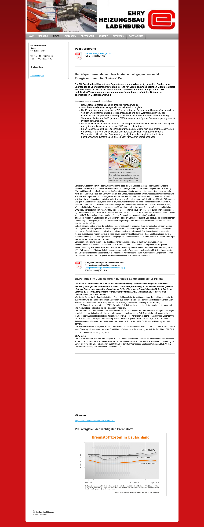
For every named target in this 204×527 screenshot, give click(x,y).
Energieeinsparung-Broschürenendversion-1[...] (105, 268)
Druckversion (39, 512)
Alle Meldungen (37, 76)
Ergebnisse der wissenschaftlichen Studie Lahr (95, 421)
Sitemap (50, 512)
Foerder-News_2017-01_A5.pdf (98, 53)
